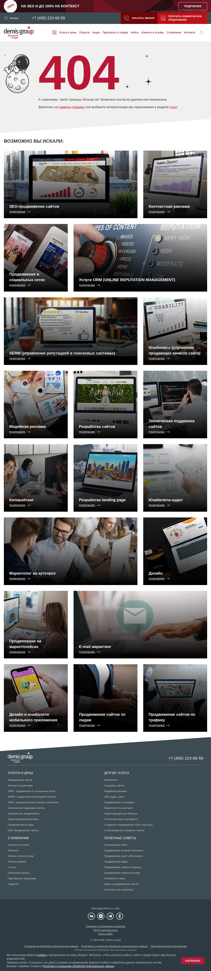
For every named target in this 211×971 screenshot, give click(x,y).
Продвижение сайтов (20, 779)
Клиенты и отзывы (152, 32)
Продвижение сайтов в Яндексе (123, 867)
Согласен (192, 960)
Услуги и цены (67, 32)
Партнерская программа (22, 878)
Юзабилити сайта (114, 878)
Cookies (41, 955)
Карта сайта (105, 933)
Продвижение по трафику (119, 802)
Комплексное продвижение (23, 813)
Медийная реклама (115, 791)
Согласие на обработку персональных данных (51, 946)
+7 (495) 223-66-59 (48, 18)
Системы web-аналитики (118, 889)
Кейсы (135, 32)
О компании (173, 32)
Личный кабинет (17, 861)
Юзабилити (111, 779)
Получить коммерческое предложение (181, 18)
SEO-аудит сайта (114, 796)
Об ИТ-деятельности (105, 930)
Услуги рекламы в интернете (121, 819)
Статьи (12, 867)
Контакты (189, 32)
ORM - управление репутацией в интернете (33, 802)
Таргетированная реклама (23, 819)
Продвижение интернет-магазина (123, 850)
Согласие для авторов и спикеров (105, 926)
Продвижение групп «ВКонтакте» (123, 856)
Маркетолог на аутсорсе (118, 807)
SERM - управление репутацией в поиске (32, 796)
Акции (96, 32)
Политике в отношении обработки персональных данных (78, 966)
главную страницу (72, 107)
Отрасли (84, 32)
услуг (173, 107)
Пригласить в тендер (115, 32)
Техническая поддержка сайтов (26, 807)
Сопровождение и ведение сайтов (124, 830)
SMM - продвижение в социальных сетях (31, 791)
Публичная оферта (19, 872)
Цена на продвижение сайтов (121, 884)
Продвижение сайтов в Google (122, 872)
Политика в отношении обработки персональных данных (114, 946)
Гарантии (13, 884)
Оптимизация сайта (115, 844)
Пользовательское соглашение (168, 946)
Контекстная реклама (20, 785)
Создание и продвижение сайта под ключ (128, 824)
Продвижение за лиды (21, 824)
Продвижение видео (116, 861)
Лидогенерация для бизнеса (120, 813)
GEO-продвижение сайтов (23, 830)
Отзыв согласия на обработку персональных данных (105, 950)
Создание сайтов (114, 785)
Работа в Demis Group (21, 856)
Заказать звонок (139, 18)
